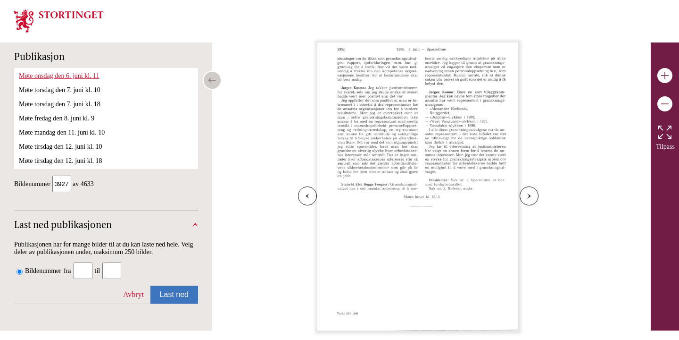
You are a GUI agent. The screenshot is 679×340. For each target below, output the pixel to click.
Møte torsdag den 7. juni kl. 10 (59, 90)
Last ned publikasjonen (63, 226)
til (97, 271)
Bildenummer (43, 271)
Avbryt (133, 295)
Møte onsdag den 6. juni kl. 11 (59, 75)
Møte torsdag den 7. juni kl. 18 (59, 104)
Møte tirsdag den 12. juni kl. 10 (60, 146)
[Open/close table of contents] (212, 80)
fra (67, 271)
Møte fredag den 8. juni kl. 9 (56, 118)
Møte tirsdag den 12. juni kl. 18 (60, 160)
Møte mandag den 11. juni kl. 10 (62, 132)
